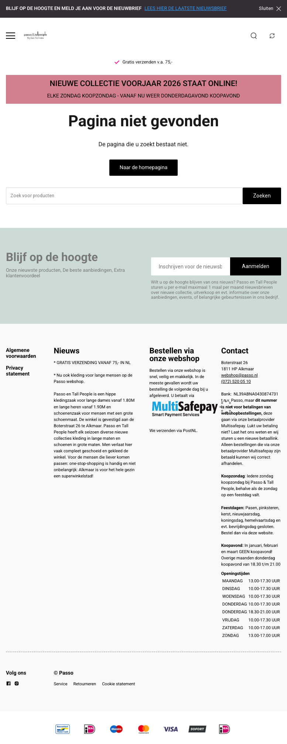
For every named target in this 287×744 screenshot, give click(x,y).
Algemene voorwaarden (21, 353)
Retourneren (85, 683)
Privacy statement (18, 371)
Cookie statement (118, 683)
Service (61, 683)
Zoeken (262, 196)
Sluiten (270, 8)
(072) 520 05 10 (236, 381)
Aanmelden (255, 266)
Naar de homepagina (144, 168)
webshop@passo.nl (239, 375)
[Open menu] (10, 35)
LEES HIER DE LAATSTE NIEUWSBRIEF (185, 8)
